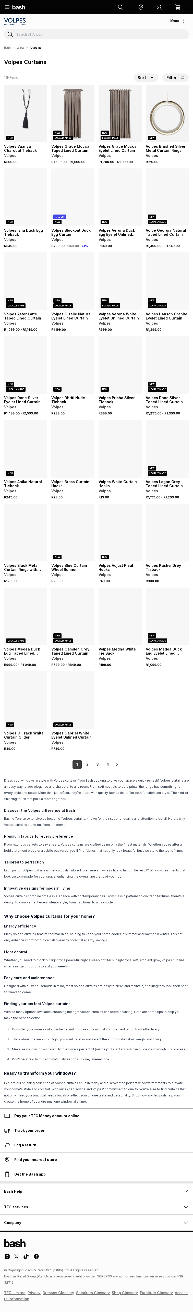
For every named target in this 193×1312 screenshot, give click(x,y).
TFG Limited (15, 1292)
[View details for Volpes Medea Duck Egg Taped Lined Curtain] (25, 616)
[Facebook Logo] (36, 1258)
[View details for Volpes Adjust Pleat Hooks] (120, 532)
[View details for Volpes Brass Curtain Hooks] (72, 448)
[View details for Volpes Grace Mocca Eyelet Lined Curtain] (120, 113)
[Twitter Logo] (16, 1258)
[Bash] (7, 47)
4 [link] (107, 764)
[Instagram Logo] (7, 1258)
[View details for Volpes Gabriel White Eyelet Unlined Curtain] (72, 700)
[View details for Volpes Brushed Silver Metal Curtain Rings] (167, 113)
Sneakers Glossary (93, 1292)
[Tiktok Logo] (26, 1258)
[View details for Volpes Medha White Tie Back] (120, 616)
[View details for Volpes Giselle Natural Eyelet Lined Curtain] (72, 281)
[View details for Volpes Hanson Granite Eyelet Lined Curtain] (167, 281)
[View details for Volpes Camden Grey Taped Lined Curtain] (72, 616)
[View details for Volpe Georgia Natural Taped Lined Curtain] (167, 197)
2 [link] (87, 764)
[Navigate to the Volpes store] (15, 21)
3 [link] (97, 764)
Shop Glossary (125, 1292)
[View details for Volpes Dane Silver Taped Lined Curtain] (167, 365)
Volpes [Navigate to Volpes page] (20, 47)
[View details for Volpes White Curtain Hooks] (120, 448)
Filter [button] (175, 77)
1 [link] (77, 764)
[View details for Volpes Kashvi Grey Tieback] (167, 532)
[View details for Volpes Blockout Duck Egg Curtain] (72, 197)
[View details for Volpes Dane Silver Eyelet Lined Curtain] (25, 365)
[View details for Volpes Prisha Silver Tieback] (120, 365)
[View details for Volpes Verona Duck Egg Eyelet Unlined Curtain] (120, 197)
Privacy (34, 1292)
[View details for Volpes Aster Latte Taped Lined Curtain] (25, 281)
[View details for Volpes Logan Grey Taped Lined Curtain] (167, 448)
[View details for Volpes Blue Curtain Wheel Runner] (72, 532)
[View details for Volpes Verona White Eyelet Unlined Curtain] (120, 281)
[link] (117, 764)
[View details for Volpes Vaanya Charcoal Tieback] (25, 113)
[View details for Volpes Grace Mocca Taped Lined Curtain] (72, 113)
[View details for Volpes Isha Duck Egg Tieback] (25, 197)
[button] (141, 7)
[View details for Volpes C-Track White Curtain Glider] (25, 700)
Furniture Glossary (156, 1292)
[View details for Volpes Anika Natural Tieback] (25, 448)
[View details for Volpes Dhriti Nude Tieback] (72, 365)
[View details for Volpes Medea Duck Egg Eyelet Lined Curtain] (167, 616)
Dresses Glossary (58, 1292)
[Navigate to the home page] (18, 7)
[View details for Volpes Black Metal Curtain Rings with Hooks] (25, 532)
